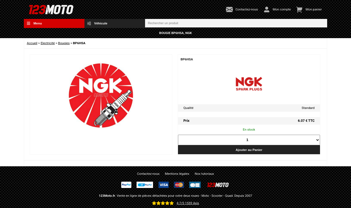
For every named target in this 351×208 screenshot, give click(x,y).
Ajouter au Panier (249, 149)
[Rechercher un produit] (236, 23)
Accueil (32, 43)
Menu (34, 23)
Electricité (48, 43)
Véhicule (97, 23)
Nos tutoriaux (204, 174)
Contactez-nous (148, 174)
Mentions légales (177, 174)
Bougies (64, 43)
